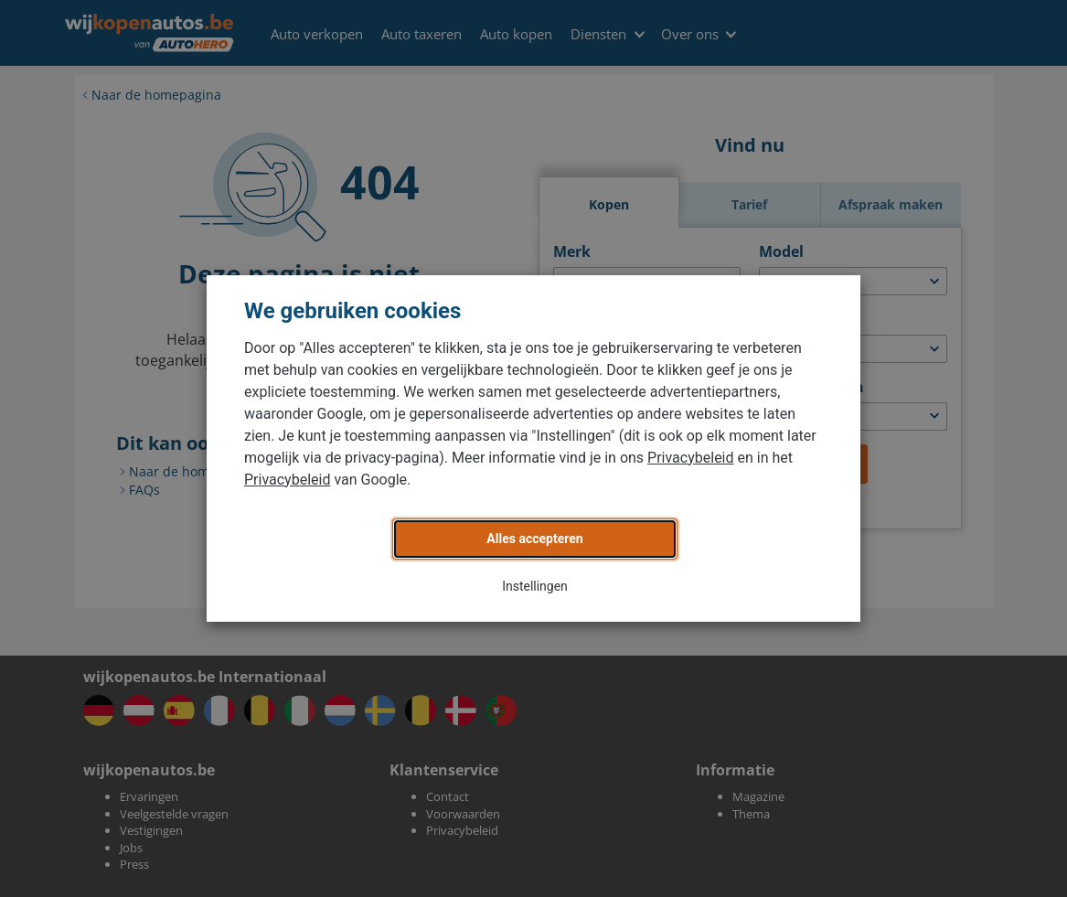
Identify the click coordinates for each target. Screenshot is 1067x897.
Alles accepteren (534, 538)
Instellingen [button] (535, 586)
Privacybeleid (690, 457)
